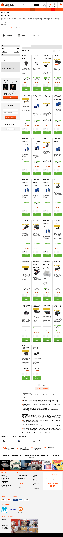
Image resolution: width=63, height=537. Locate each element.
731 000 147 (10, 93)
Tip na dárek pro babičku (36, 481)
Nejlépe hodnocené (50, 47)
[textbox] (10, 110)
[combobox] (10, 110)
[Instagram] (54, 486)
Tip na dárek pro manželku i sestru (36, 486)
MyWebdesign (34, 534)
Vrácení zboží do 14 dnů (6, 483)
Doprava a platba (5, 476)
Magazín (7, 0)
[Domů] (1, 12)
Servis (19, 488)
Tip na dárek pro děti (36, 479)
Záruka (3, 65)
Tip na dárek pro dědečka (36, 484)
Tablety (15, 9)
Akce (53, 9)
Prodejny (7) (12, 0)
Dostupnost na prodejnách (7, 60)
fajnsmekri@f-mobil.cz (7, 94)
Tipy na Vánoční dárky (36, 476)
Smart (32, 9)
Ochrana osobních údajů (6, 485)
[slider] (3, 48)
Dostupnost (4, 54)
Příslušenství (8, 9)
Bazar (49, 9)
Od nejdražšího (42, 47)
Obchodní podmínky (5, 478)
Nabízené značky (21, 476)
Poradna (2, 0)
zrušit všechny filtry (10, 73)
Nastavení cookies (21, 479)
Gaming (44, 9)
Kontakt (23, 0)
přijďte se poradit (50, 448)
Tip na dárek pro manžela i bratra (36, 489)
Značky (19, 0)
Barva (3, 71)
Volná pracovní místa (21, 478)
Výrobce (4, 63)
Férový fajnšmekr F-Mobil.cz (23, 475)
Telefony (2, 9)
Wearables (21, 9)
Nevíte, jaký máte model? (10, 115)
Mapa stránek (4, 486)
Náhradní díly (37, 9)
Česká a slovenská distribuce (8, 68)
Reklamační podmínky (6, 479)
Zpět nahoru (24, 433)
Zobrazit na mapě (4, 525)
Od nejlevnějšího (34, 47)
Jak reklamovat (4, 482)
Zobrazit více (3, 24)
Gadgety (26, 9)
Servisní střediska (5, 481)
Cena (3, 45)
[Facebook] (51, 486)
